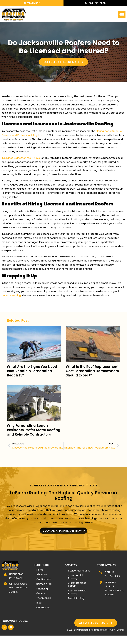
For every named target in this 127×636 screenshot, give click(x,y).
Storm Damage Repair (77, 585)
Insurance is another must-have (21, 158)
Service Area (44, 584)
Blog (39, 603)
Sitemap (121, 630)
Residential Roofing (79, 571)
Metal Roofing (76, 598)
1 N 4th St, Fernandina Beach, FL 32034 (114, 590)
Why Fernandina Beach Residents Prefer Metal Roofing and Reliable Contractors (33, 430)
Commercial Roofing (75, 577)
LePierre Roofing (11, 295)
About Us (41, 575)
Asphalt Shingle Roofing (77, 592)
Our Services (43, 579)
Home (39, 570)
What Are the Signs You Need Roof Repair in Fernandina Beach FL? (32, 371)
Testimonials (43, 598)
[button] (122, 14)
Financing (42, 589)
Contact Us (43, 608)
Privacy (112, 630)
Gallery (40, 594)
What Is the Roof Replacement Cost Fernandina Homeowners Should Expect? (92, 371)
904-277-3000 (112, 576)
